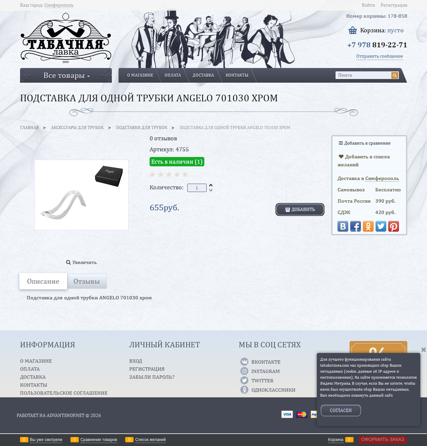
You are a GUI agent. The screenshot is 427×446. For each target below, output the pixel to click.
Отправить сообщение (379, 56)
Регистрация (394, 5)
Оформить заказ (382, 439)
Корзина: (382, 30)
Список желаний (150, 439)
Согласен (341, 410)
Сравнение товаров (98, 439)
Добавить (303, 209)
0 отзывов (163, 138)
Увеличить (84, 262)
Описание (43, 281)
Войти (368, 5)
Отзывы (86, 281)
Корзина (336, 439)
